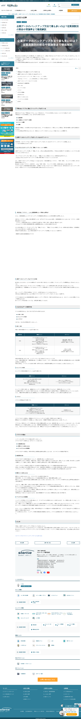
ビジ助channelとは (69, 691)
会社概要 (22, 711)
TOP (9, 14)
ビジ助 (22, 584)
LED (52, 640)
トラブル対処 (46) (5, 48)
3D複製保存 (23, 673)
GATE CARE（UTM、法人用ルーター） (41, 614)
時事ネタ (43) (5, 43)
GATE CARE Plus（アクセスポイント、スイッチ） (56, 614)
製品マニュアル (48, 696)
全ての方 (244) (5, 19)
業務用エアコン (39, 640)
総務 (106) (4, 25)
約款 (80, 711)
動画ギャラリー (27, 699)
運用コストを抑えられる (23, 96)
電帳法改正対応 (36, 629)
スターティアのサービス (6, 10)
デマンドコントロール (40, 645)
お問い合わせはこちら (47, 679)
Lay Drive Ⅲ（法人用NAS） (70, 614)
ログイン (77, 0)
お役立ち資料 (27, 694)
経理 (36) (4, 27)
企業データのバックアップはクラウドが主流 (27, 81)
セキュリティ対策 (48, 625)
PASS (59, 6)
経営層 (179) (4, 22)
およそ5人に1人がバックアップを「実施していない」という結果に (32, 76)
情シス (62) (4, 30)
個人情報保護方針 (29, 711)
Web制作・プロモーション (26, 663)
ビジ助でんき (23, 645)
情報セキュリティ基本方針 (39, 711)
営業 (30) (4, 32)
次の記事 (73, 542)
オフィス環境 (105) (6, 50)
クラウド (19, 90)
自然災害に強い (21, 94)
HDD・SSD (20, 85)
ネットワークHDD (22, 87)
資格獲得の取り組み (69, 696)
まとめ (19, 101)
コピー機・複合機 (24, 595)
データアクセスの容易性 (23, 99)
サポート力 (67, 694)
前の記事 (22, 542)
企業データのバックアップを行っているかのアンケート (30, 74)
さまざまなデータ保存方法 (23, 83)
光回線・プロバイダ (25, 613)
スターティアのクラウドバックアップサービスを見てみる (28, 535)
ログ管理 (38, 618)
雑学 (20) (4, 53)
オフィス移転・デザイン (41, 595)
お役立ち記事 (14, 14)
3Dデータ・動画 (39, 673)
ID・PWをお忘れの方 (75, 6)
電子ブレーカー (70, 640)
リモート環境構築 (60, 625)
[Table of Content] (79, 68)
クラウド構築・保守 (72, 625)
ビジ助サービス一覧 (25, 586)
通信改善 (34, 624)
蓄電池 (52, 645)
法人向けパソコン (70, 595)
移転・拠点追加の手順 (36, 602)
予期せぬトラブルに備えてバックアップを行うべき (29, 71)
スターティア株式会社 (43, 552)
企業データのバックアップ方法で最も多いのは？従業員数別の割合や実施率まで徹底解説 (37, 14)
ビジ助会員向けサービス (20, 10)
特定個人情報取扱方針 (50, 711)
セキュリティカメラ (25, 618)
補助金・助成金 (36, 652)
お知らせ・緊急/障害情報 (50, 691)
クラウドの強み (21, 92)
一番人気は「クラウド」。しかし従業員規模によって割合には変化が (33, 78)
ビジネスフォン (54, 595)
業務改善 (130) (5, 45)
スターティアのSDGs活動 (70, 699)
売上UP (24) (4, 56)
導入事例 (26, 696)
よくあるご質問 (48, 694)
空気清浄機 (23, 640)
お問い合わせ (74, 10)
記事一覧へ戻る (47, 542)
